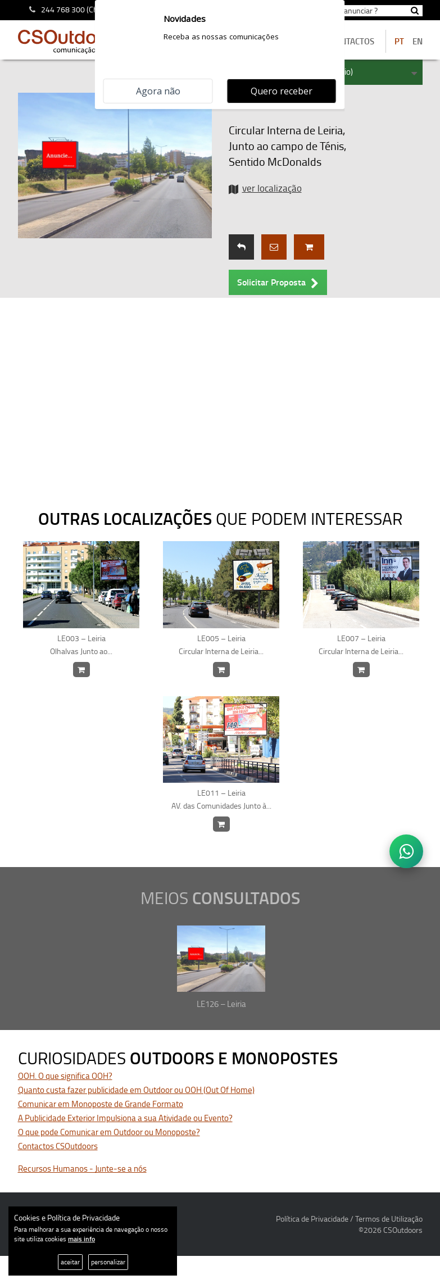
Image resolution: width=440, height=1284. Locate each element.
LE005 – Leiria (221, 645)
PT (399, 41)
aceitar (70, 1262)
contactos (352, 41)
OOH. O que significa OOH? (65, 1076)
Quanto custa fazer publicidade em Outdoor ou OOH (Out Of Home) (136, 1090)
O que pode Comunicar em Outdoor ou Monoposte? (109, 1132)
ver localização (272, 188)
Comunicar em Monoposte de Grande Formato (100, 1104)
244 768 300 (63, 9)
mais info (81, 1239)
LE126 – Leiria (221, 1004)
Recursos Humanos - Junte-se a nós (82, 1168)
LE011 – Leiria (221, 799)
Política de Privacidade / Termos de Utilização (349, 1218)
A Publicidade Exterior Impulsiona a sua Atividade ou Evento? (125, 1118)
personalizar (108, 1262)
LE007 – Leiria (361, 645)
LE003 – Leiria (81, 645)
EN (417, 41)
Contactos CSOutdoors (58, 1146)
